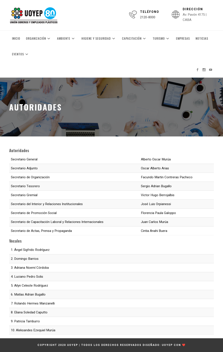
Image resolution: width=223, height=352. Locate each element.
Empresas (183, 38)
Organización (38, 38)
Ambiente (66, 38)
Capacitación (134, 38)
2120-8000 (147, 17)
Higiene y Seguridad (98, 38)
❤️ (184, 345)
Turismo (161, 38)
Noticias (202, 38)
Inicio (16, 38)
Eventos (20, 54)
